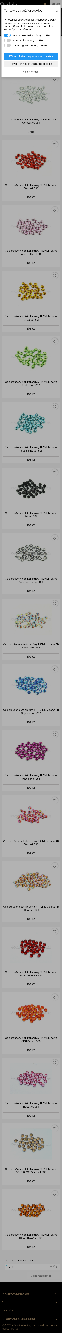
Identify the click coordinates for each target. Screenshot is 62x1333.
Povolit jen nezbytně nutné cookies (31, 64)
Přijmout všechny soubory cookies (31, 56)
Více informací (31, 71)
